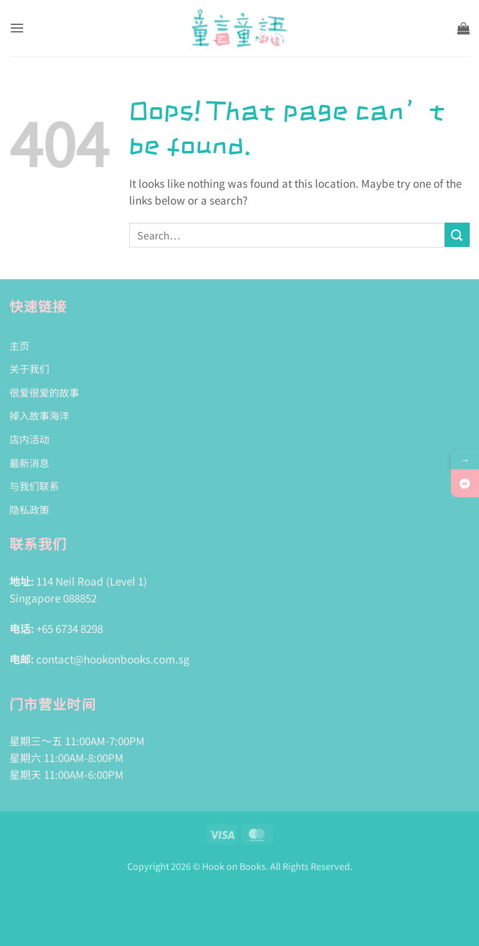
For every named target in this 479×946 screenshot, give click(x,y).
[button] (16, 27)
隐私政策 (29, 509)
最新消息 (29, 462)
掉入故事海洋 (39, 415)
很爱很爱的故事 (44, 392)
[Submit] (457, 235)
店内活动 (29, 439)
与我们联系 (34, 485)
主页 (19, 345)
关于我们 (29, 368)
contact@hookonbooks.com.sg (113, 659)
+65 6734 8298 (69, 628)
